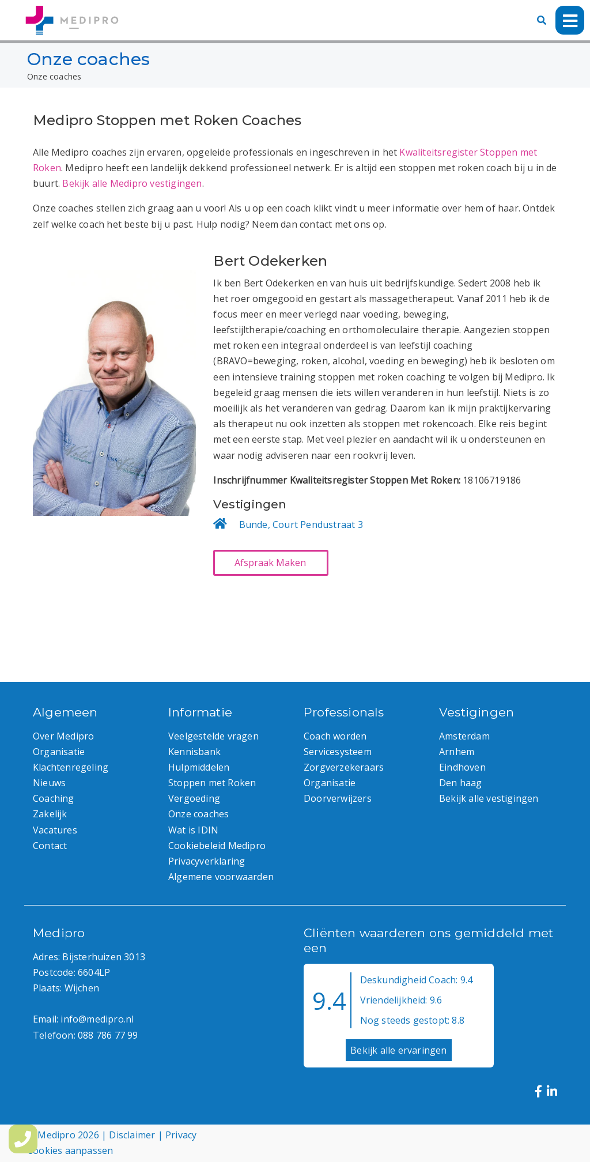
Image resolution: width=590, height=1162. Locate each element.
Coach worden (335, 736)
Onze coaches (198, 814)
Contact (50, 845)
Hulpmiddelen (198, 767)
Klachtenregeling (70, 767)
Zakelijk (50, 814)
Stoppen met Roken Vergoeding (212, 790)
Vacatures (55, 830)
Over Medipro (63, 736)
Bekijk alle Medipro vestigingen (132, 183)
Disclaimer (132, 1135)
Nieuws (49, 782)
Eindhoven (462, 767)
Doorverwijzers (338, 798)
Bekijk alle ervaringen (398, 1050)
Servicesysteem (338, 751)
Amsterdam (464, 736)
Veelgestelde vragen (213, 736)
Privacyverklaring (206, 861)
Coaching (53, 798)
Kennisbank (194, 751)
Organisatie (59, 751)
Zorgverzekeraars (344, 767)
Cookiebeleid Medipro (217, 845)
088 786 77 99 (108, 1035)
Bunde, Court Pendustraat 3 (301, 524)
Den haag (460, 782)
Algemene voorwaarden (221, 876)
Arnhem (456, 751)
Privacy (180, 1135)
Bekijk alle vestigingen (489, 798)
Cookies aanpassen (70, 1150)
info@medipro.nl (97, 1019)
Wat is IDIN (193, 830)
